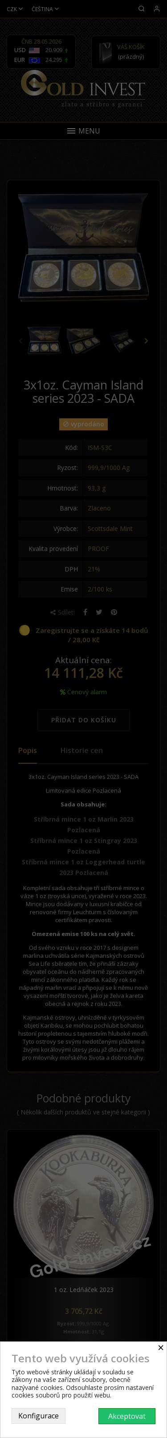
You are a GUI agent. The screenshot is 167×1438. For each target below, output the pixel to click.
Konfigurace (38, 1416)
